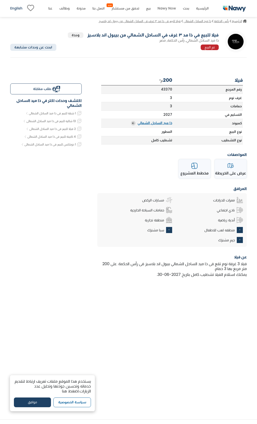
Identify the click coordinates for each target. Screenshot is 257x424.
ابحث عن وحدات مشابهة (33, 47)
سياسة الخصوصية (72, 402)
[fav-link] (30, 8)
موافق (32, 402)
